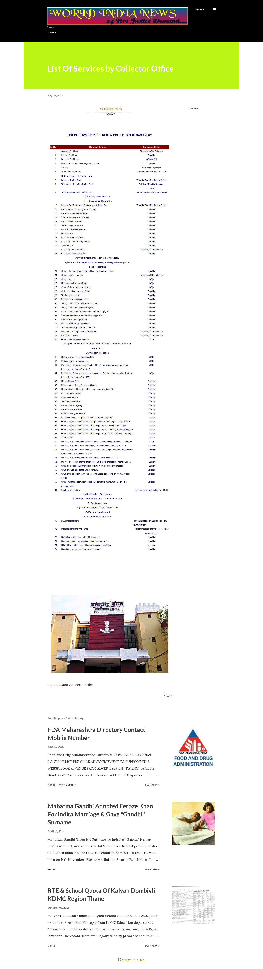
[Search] (200, 9)
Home (52, 32)
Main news (152, 784)
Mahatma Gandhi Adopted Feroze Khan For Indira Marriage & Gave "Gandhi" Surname (100, 814)
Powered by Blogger (131, 959)
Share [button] (194, 108)
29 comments (67, 784)
